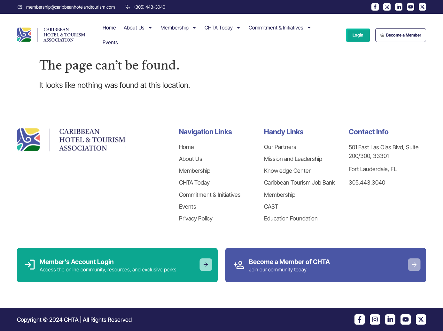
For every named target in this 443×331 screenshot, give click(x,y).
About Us (138, 27)
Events (110, 42)
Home (109, 27)
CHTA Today (223, 27)
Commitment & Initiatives (280, 27)
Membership (178, 27)
